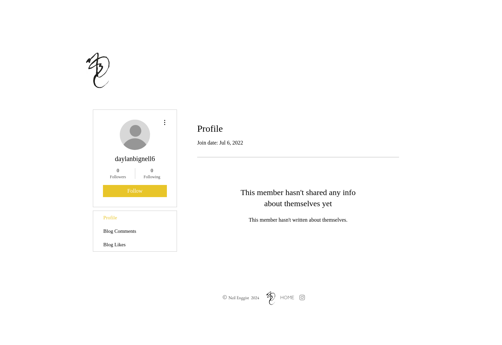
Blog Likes (114, 244)
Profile (110, 217)
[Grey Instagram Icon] (302, 297)
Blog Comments (119, 231)
